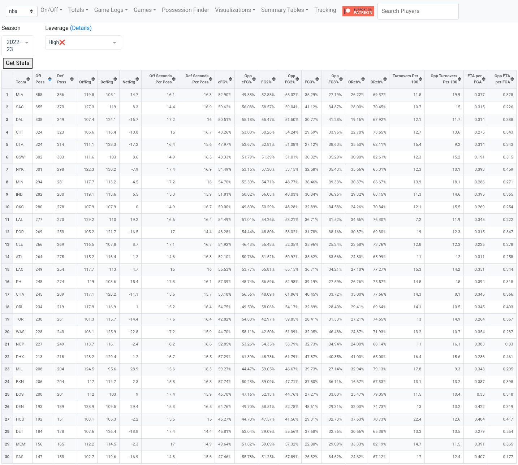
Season (11, 28)
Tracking (325, 9)
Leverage (56, 28)
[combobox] (418, 11)
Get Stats (18, 63)
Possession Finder (185, 9)
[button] (51, 10)
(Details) (81, 28)
